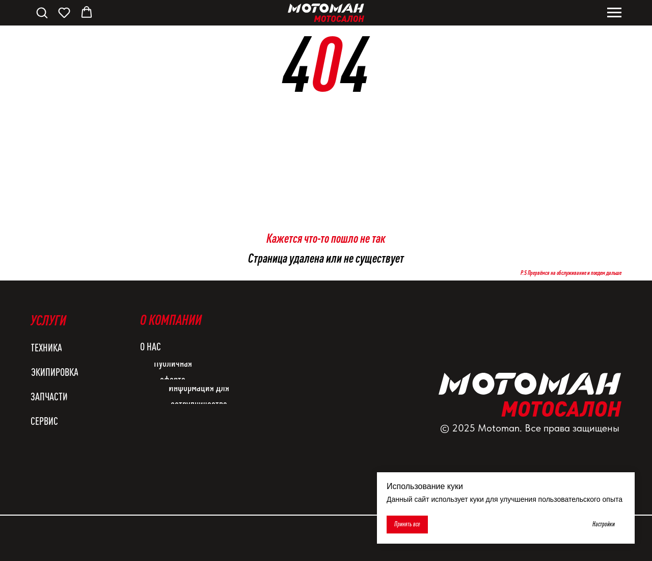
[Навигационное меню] (614, 13)
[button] (42, 12)
